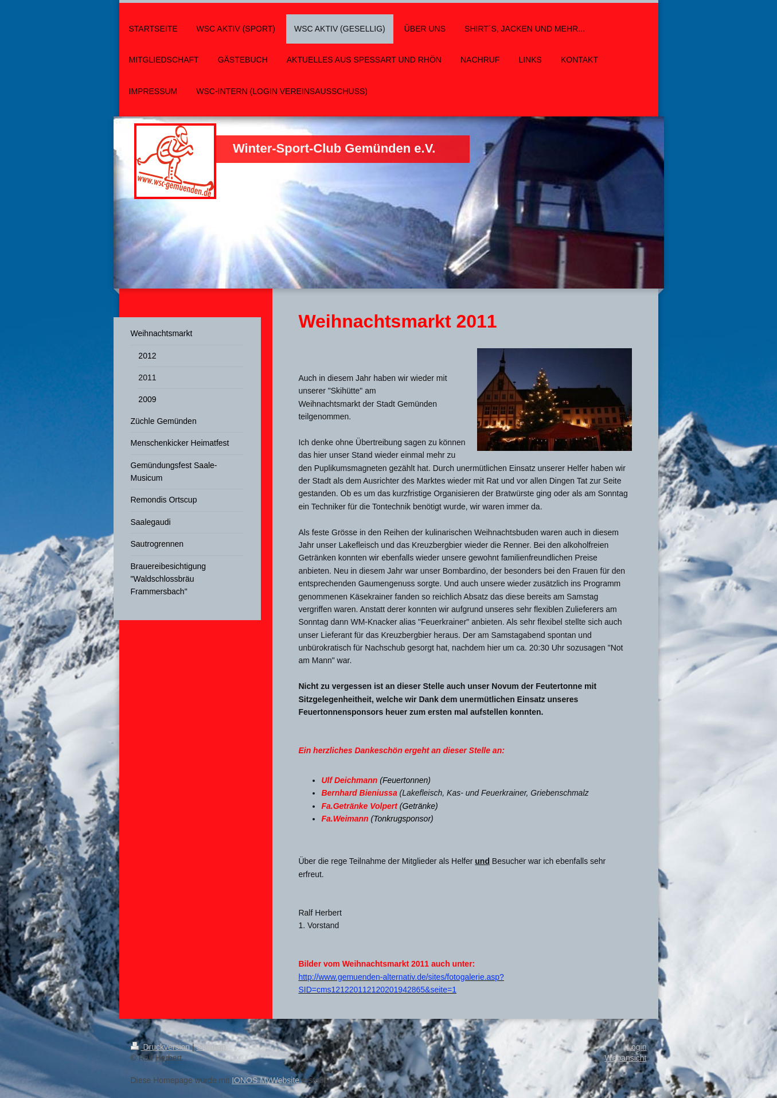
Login (636, 1047)
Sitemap (211, 1047)
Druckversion (161, 1047)
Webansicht (626, 1057)
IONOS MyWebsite (265, 1080)
